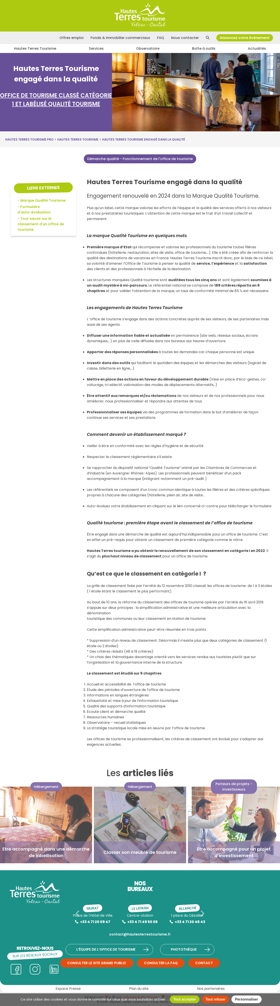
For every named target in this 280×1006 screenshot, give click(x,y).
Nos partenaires (211, 988)
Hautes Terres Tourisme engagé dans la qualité (143, 139)
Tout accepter (184, 999)
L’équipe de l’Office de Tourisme (112, 949)
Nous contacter (185, 37)
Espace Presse (68, 988)
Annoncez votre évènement (245, 37)
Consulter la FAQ (161, 962)
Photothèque (191, 949)
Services (96, 48)
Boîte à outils (203, 48)
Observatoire (147, 48)
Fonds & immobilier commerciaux (120, 37)
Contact (204, 962)
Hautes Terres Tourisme (35, 48)
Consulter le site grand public (96, 962)
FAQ (160, 37)
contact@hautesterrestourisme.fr (140, 934)
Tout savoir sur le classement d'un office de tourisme (41, 224)
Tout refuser (215, 999)
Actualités (257, 48)
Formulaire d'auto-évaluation (34, 209)
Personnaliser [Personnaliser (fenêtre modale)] (246, 999)
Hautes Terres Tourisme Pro (29, 139)
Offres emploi (72, 37)
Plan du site (139, 988)
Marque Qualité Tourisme (43, 200)
